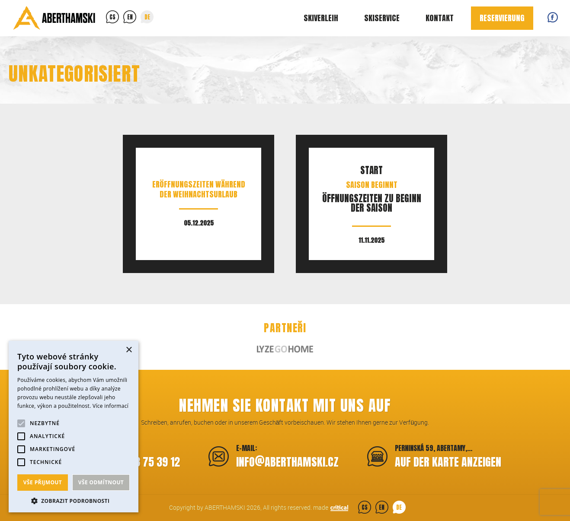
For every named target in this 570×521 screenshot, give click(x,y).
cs (112, 17)
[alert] (73, 426)
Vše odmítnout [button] (101, 482)
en (130, 17)
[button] (73, 500)
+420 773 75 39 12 (139, 461)
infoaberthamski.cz (287, 460)
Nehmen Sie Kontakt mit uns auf (285, 405)
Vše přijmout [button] (42, 482)
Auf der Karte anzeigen (448, 461)
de (147, 17)
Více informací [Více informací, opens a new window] (110, 406)
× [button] (128, 350)
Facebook (552, 17)
